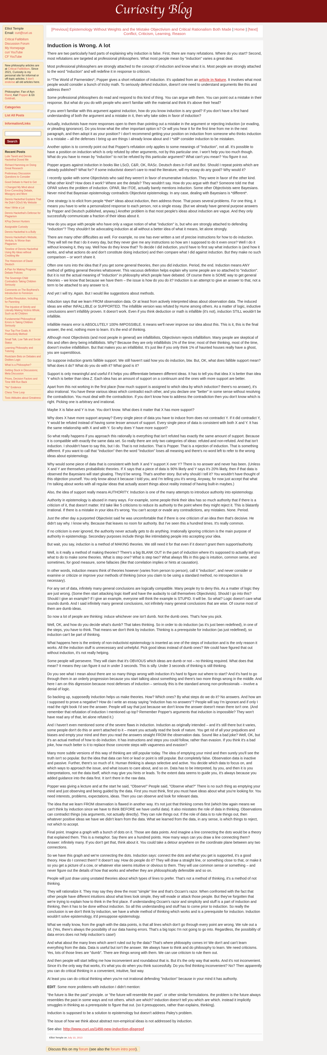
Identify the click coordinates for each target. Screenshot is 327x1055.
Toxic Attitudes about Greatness (23, 397)
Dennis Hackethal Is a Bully (20, 232)
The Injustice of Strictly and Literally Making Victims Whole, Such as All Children (22, 310)
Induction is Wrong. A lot (78, 45)
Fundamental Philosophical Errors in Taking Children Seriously (20, 322)
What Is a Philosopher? (18, 364)
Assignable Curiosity (16, 226)
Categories (13, 107)
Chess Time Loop (15, 392)
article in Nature (212, 80)
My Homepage (15, 48)
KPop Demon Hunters (17, 221)
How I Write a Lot (15, 207)
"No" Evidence (13, 387)
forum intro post (123, 1049)
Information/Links (18, 123)
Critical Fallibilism (17, 39)
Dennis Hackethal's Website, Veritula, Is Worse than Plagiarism (21, 240)
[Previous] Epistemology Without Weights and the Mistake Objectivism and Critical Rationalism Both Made (141, 29)
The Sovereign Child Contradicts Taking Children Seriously (20, 281)
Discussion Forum (17, 43)
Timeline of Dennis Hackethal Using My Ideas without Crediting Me (21, 252)
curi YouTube (14, 52)
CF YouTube (13, 56)
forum (83, 1049)
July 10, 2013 (75, 1037)
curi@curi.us (23, 33)
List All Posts (14, 115)
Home (239, 29)
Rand (8, 94)
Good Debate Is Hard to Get (21, 182)
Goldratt (10, 98)
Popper (23, 94)
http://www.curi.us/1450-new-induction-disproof (103, 1029)
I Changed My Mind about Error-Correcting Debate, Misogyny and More (19, 190)
